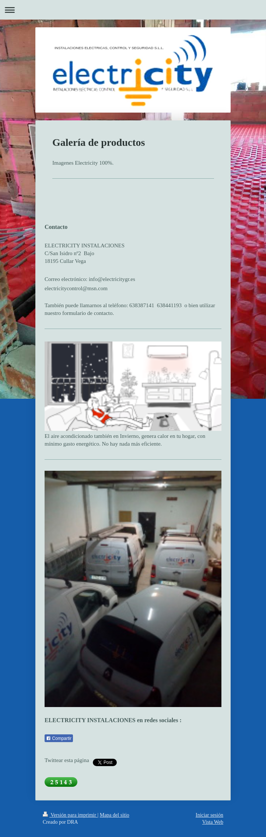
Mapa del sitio (114, 815)
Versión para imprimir (70, 815)
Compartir (58, 738)
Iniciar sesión (209, 815)
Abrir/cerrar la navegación (133, 10)
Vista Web (212, 822)
